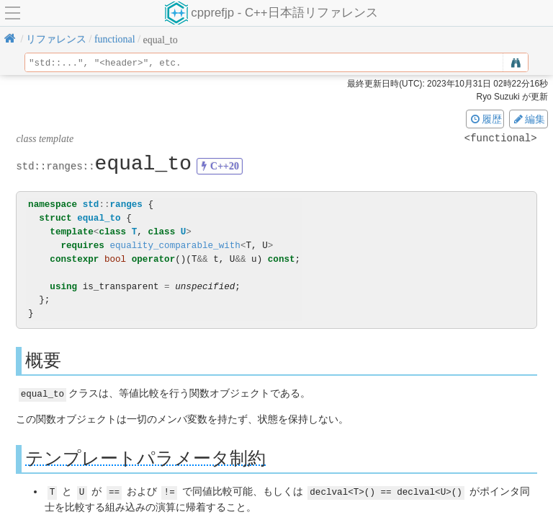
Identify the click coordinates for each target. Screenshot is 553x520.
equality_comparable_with (174, 245)
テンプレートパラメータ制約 (145, 457)
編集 (528, 119)
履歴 (485, 119)
